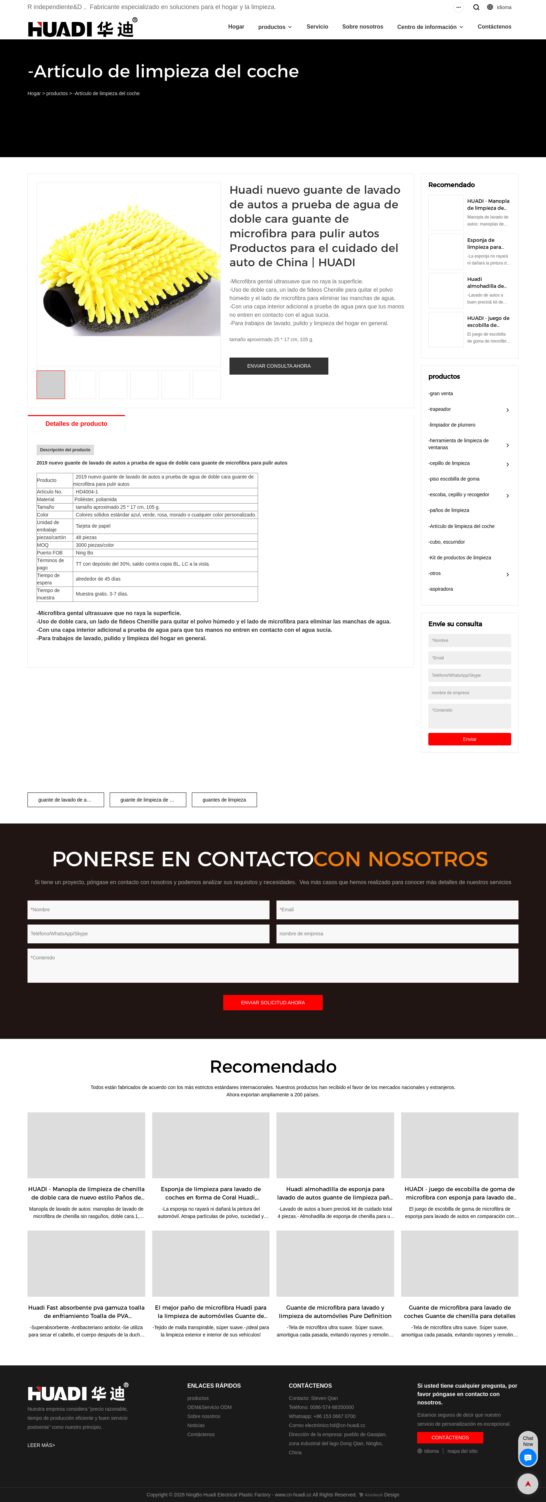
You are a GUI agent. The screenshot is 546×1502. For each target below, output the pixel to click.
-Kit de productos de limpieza (459, 557)
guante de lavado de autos (67, 800)
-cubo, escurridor (446, 542)
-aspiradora (440, 589)
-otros (434, 573)
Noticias (196, 1425)
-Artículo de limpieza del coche (106, 93)
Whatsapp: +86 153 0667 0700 (322, 1416)
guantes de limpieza (224, 800)
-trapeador (439, 409)
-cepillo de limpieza (449, 463)
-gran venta (440, 393)
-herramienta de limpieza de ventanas (458, 444)
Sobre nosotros (362, 27)
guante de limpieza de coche (151, 800)
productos (272, 27)
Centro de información (427, 27)
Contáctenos (495, 27)
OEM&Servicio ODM (209, 1407)
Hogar (236, 27)
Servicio (317, 27)
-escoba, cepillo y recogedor (458, 494)
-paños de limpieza (448, 510)
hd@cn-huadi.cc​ (347, 1425)
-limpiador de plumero (451, 425)
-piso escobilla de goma (453, 479)
